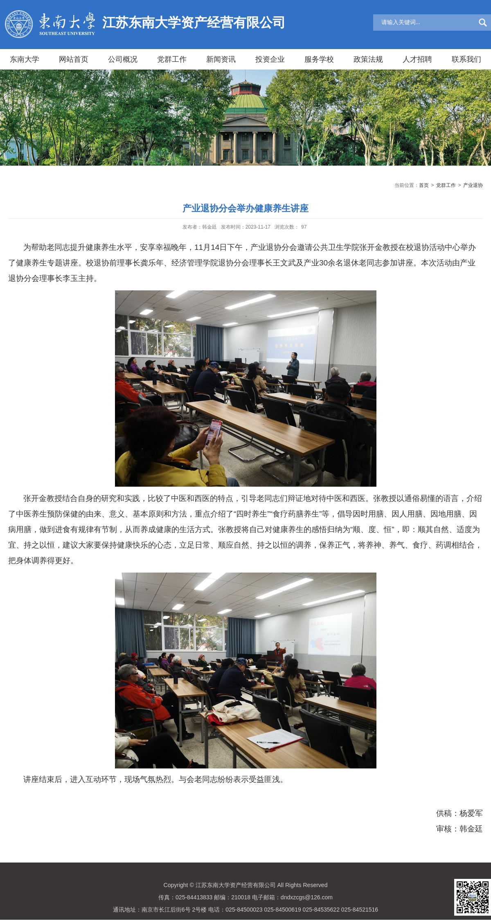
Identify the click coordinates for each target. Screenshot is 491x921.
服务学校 (319, 59)
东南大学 (24, 59)
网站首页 (73, 59)
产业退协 (473, 185)
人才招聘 (417, 59)
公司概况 (122, 59)
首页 (424, 185)
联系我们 (466, 59)
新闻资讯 (221, 59)
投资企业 (270, 59)
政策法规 (368, 59)
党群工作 (172, 59)
